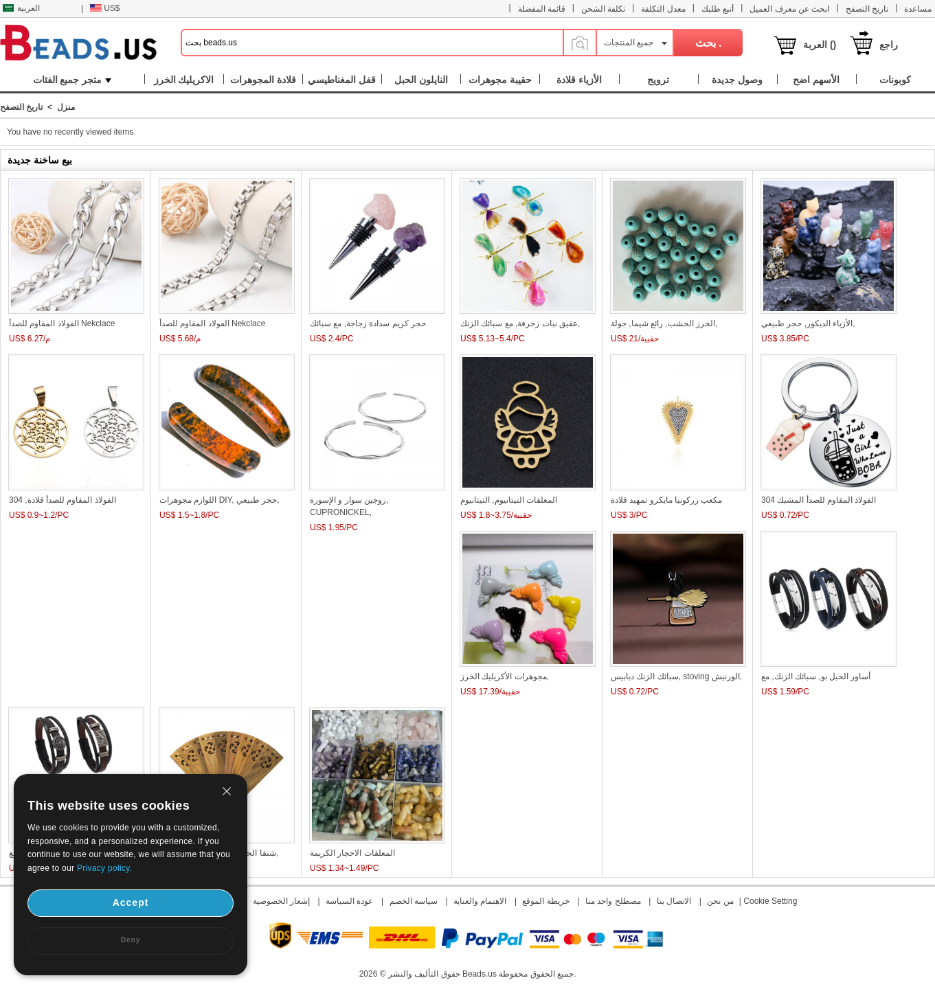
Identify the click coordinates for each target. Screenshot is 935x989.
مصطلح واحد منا (613, 901)
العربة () (819, 44)
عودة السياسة (349, 901)
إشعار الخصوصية (281, 901)
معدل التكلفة (663, 9)
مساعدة (918, 9)
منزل (66, 107)
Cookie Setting (770, 901)
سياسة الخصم (414, 901)
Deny (130, 940)
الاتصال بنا (674, 901)
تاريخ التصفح (867, 9)
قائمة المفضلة (541, 9)
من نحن (720, 901)
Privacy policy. (104, 868)
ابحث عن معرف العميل (789, 9)
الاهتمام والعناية (479, 901)
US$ (105, 8)
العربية (21, 8)
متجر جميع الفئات (72, 79)
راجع (888, 44)
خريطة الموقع (545, 901)
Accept (131, 902)
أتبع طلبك (717, 9)
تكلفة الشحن (603, 9)
